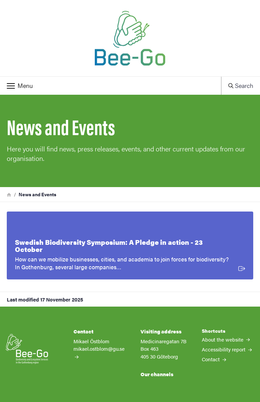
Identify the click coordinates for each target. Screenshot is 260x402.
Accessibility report (227, 349)
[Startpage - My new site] (130, 38)
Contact (214, 359)
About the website (226, 339)
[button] (110, 85)
